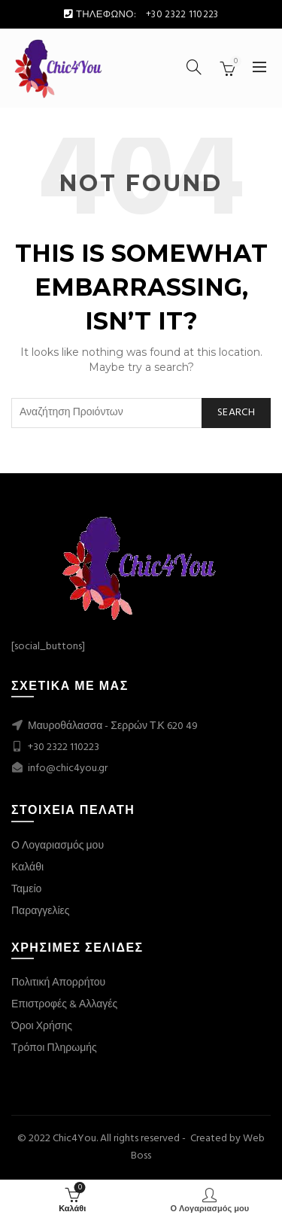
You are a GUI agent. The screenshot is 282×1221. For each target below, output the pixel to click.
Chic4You (74, 1138)
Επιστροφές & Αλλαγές (64, 1004)
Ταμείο (26, 889)
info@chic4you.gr (67, 768)
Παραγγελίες (40, 911)
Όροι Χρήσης (41, 1026)
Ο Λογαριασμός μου (57, 846)
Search (236, 412)
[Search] (194, 67)
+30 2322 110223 (63, 747)
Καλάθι (27, 867)
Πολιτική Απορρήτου (58, 983)
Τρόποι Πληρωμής (54, 1048)
